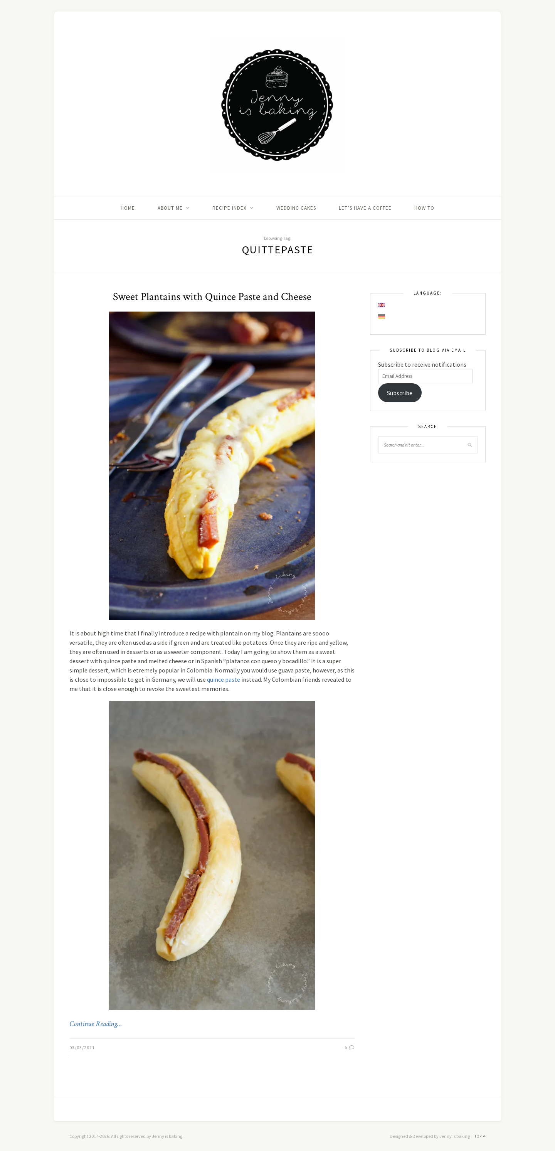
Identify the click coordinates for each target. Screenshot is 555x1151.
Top (480, 1136)
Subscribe (399, 393)
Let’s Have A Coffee (365, 208)
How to (424, 208)
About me (170, 208)
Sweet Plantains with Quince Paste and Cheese (212, 297)
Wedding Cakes (296, 208)
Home (128, 208)
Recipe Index (229, 208)
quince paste (223, 679)
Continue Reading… (95, 1024)
